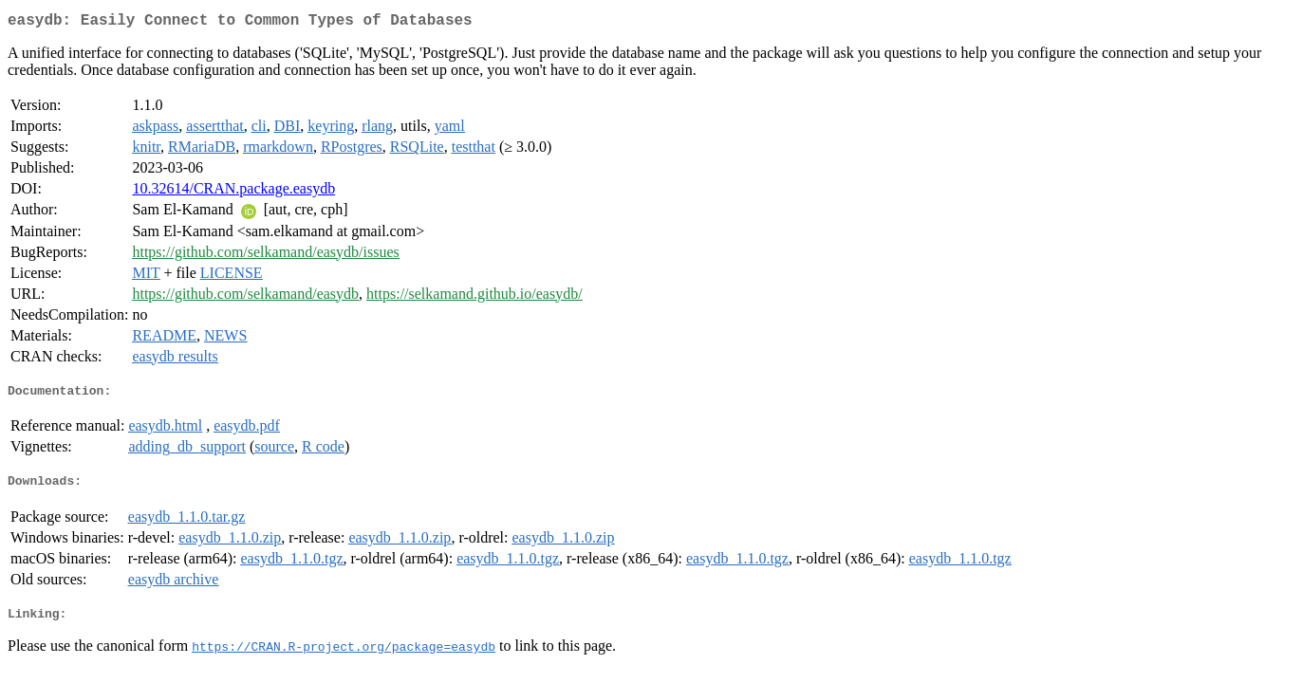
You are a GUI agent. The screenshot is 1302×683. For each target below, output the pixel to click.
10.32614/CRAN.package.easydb (233, 192)
